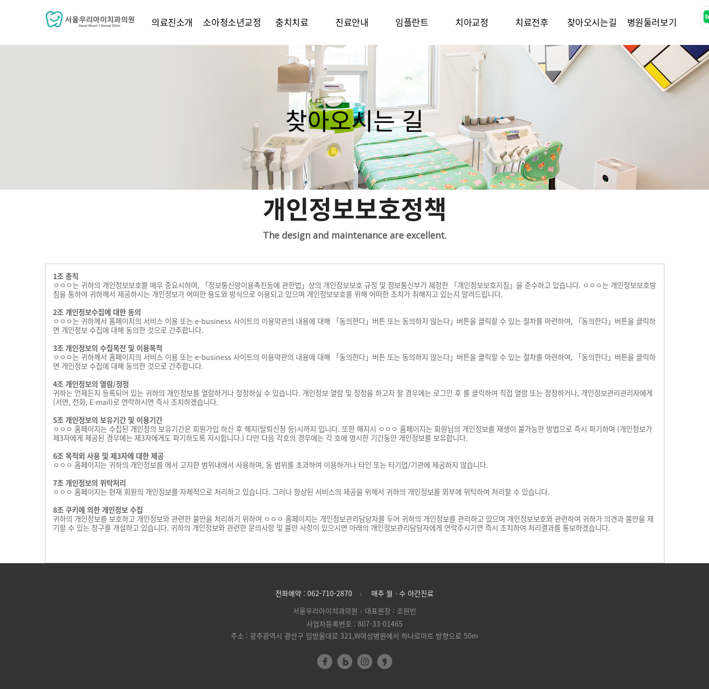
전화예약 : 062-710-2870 (313, 593)
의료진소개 (172, 22)
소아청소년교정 (232, 22)
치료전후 (532, 22)
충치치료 (292, 22)
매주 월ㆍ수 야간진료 (402, 593)
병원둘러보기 (652, 22)
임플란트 (412, 22)
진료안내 (352, 22)
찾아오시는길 (592, 22)
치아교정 (472, 22)
